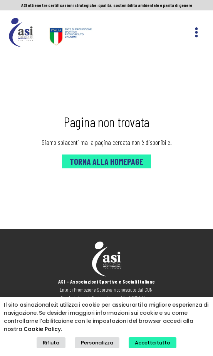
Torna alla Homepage (106, 161)
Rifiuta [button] (51, 342)
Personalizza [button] (97, 342)
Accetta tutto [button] (152, 342)
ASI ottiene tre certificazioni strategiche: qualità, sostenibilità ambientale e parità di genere (106, 5)
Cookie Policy (42, 329)
